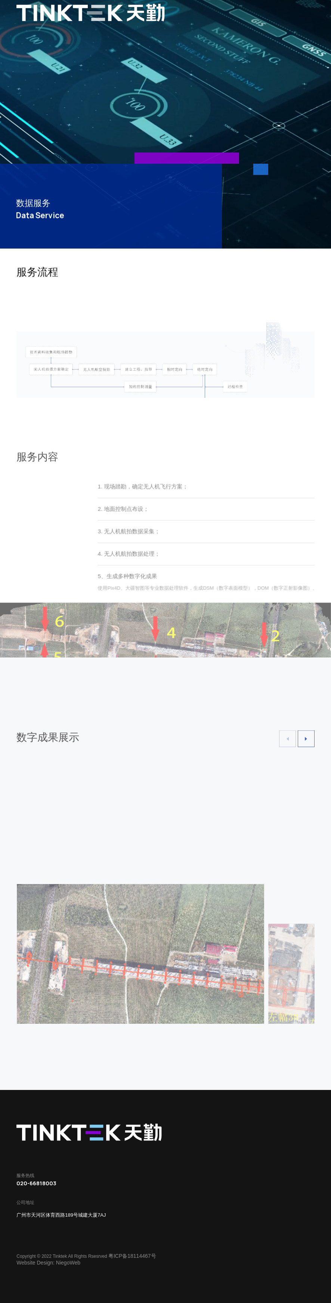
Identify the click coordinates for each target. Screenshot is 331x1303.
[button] (306, 746)
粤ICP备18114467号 (132, 1256)
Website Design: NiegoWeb (48, 1263)
